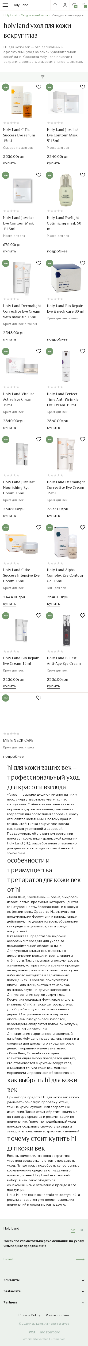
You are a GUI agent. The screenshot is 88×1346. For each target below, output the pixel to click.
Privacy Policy (29, 1315)
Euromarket (57, 1339)
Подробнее (57, 251)
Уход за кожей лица (34, 15)
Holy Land (20, 5)
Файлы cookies (57, 1315)
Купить (9, 163)
